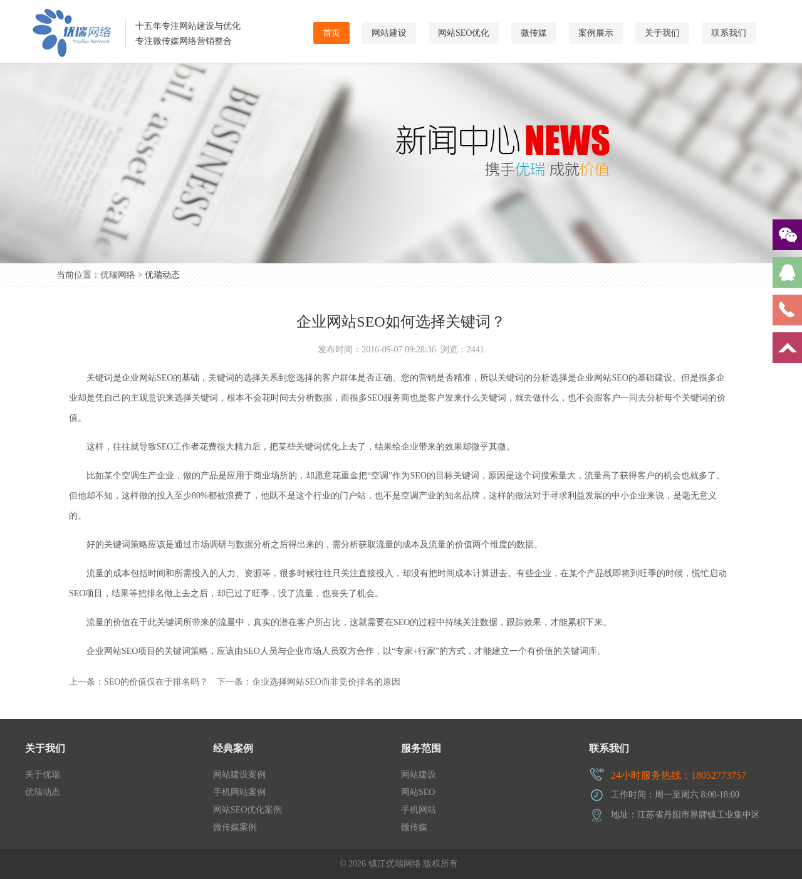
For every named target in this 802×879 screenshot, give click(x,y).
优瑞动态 (162, 275)
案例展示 (595, 33)
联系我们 (728, 33)
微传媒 (534, 33)
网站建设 (389, 33)
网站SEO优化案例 (247, 809)
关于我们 (662, 33)
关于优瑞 (42, 774)
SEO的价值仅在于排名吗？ (156, 682)
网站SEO (418, 792)
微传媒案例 (235, 827)
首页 (331, 33)
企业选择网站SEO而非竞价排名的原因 (326, 682)
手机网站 (418, 809)
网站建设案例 (239, 774)
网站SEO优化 (463, 33)
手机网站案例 (239, 792)
